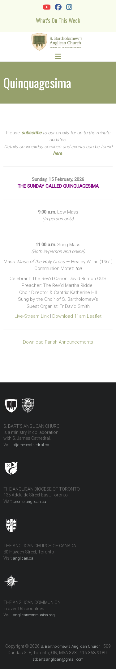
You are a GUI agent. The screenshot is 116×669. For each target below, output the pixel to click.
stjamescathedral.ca (31, 445)
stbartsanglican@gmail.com (58, 659)
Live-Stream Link (32, 316)
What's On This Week (58, 20)
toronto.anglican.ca (29, 501)
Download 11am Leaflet (76, 316)
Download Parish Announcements (58, 342)
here (57, 153)
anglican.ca (23, 558)
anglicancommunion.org (34, 615)
